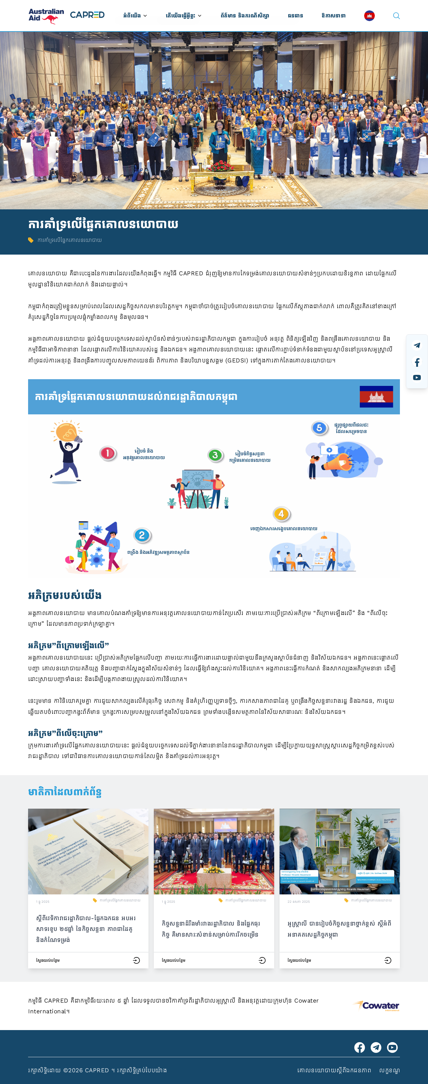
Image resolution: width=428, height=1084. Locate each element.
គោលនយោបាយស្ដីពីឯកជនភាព (334, 1070)
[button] (88, 888)
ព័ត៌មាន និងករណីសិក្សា (245, 15)
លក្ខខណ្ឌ (389, 1070)
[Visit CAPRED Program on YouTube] (392, 1047)
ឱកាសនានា (334, 15)
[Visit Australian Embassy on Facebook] (359, 1047)
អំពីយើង (135, 15)
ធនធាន (296, 15)
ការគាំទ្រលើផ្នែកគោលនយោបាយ (120, 900)
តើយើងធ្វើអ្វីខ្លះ (184, 15)
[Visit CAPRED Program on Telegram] (376, 1047)
